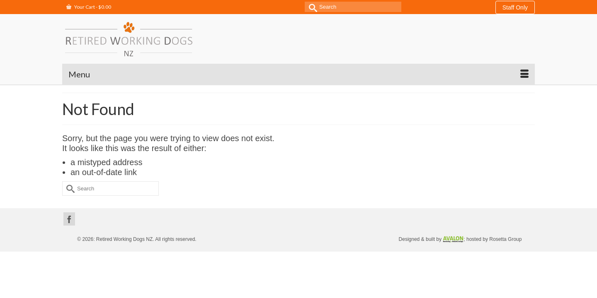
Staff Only (515, 7)
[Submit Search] (311, 7)
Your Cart (88, 7)
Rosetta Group (505, 218)
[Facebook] (69, 198)
